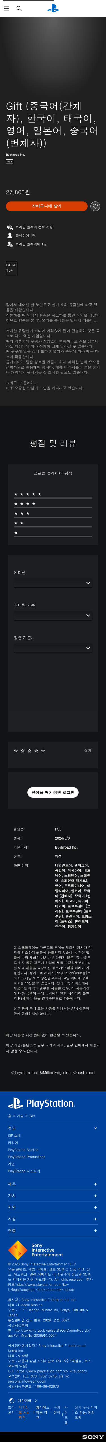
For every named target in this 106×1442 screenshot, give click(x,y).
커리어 (13, 1142)
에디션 (20, 572)
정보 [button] (53, 1128)
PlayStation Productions (26, 1156)
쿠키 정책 (57, 1410)
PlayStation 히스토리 (24, 1170)
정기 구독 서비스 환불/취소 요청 (86, 1412)
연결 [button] (53, 1230)
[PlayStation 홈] (53, 8)
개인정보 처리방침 (24, 1412)
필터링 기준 (24, 605)
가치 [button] (53, 1195)
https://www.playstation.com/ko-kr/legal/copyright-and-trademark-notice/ (41, 1287)
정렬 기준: (23, 637)
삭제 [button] (88, 750)
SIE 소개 (14, 1135)
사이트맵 (66, 1415)
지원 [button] (53, 1207)
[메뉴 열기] (6, 8)
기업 (11, 1163)
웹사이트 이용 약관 (42, 1412)
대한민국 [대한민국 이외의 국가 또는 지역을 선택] (23, 1401)
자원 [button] (53, 1219)
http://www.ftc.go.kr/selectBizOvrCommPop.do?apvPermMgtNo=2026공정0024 (49, 1333)
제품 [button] (53, 1184)
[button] (53, 792)
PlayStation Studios (23, 1149)
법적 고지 (11, 1410)
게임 (20, 1115)
